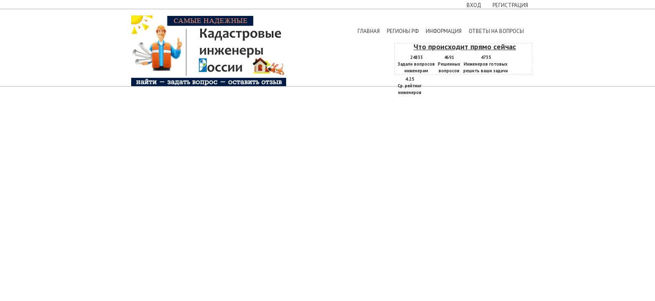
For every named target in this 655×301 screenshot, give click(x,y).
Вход (474, 5)
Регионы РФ (403, 31)
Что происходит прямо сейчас (465, 46)
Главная (369, 31)
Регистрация (510, 5)
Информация (444, 31)
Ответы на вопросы (496, 31)
